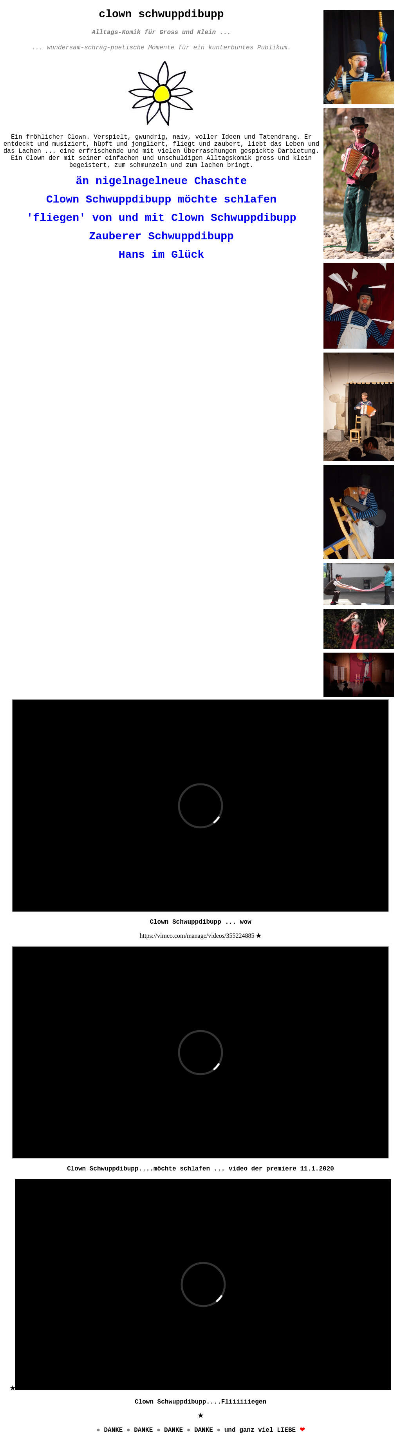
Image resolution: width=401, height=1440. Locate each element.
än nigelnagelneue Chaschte (161, 181)
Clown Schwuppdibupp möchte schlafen (161, 200)
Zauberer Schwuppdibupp (161, 236)
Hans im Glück (161, 255)
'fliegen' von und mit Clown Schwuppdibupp (161, 218)
